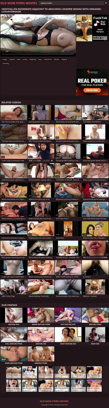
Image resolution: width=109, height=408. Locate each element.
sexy (40, 59)
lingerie (64, 59)
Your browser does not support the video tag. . (38, 35)
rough (5, 59)
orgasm (12, 59)
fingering (33, 59)
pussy (25, 59)
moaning (6, 63)
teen (18, 59)
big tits (56, 59)
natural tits (48, 59)
